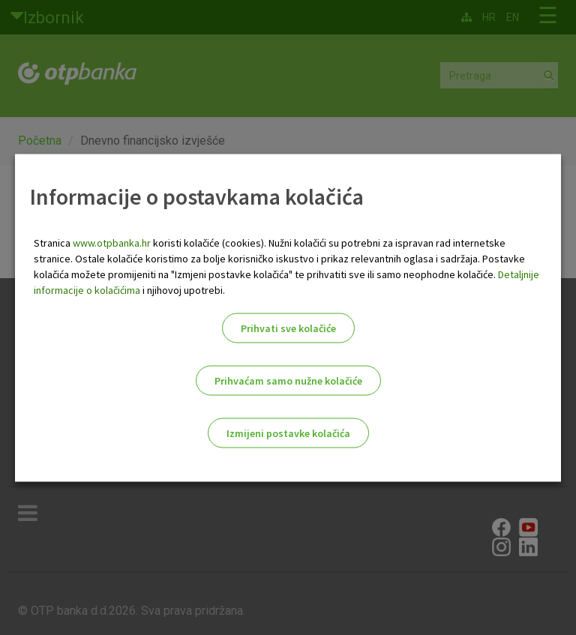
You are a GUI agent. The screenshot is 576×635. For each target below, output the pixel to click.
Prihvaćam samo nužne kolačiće (288, 380)
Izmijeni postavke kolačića (288, 432)
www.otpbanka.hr (112, 242)
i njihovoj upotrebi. (182, 289)
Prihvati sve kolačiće (288, 327)
